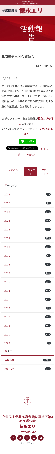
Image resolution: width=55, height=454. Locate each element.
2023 (27, 220)
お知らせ (27, 369)
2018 (27, 264)
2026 (27, 194)
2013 (27, 308)
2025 (27, 203)
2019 (27, 255)
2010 (27, 334)
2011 (27, 325)
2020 (27, 247)
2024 (27, 212)
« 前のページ (14, 171)
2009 (27, 343)
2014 (27, 299)
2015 (27, 290)
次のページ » (46, 171)
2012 (27, 317)
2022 (27, 229)
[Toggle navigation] (50, 10)
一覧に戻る (30, 171)
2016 (27, 282)
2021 (27, 238)
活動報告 (27, 360)
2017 (27, 273)
